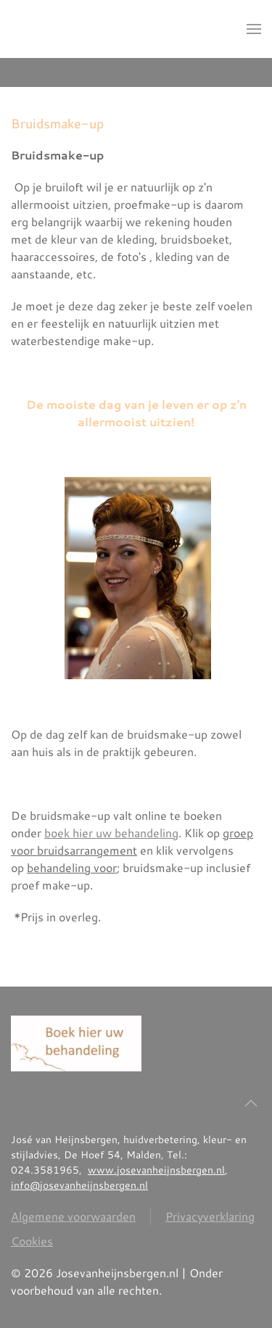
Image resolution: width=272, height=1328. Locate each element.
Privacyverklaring (210, 1216)
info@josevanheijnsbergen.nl (79, 1185)
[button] (254, 29)
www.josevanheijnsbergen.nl (156, 1170)
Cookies (32, 1240)
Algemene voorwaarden (73, 1216)
